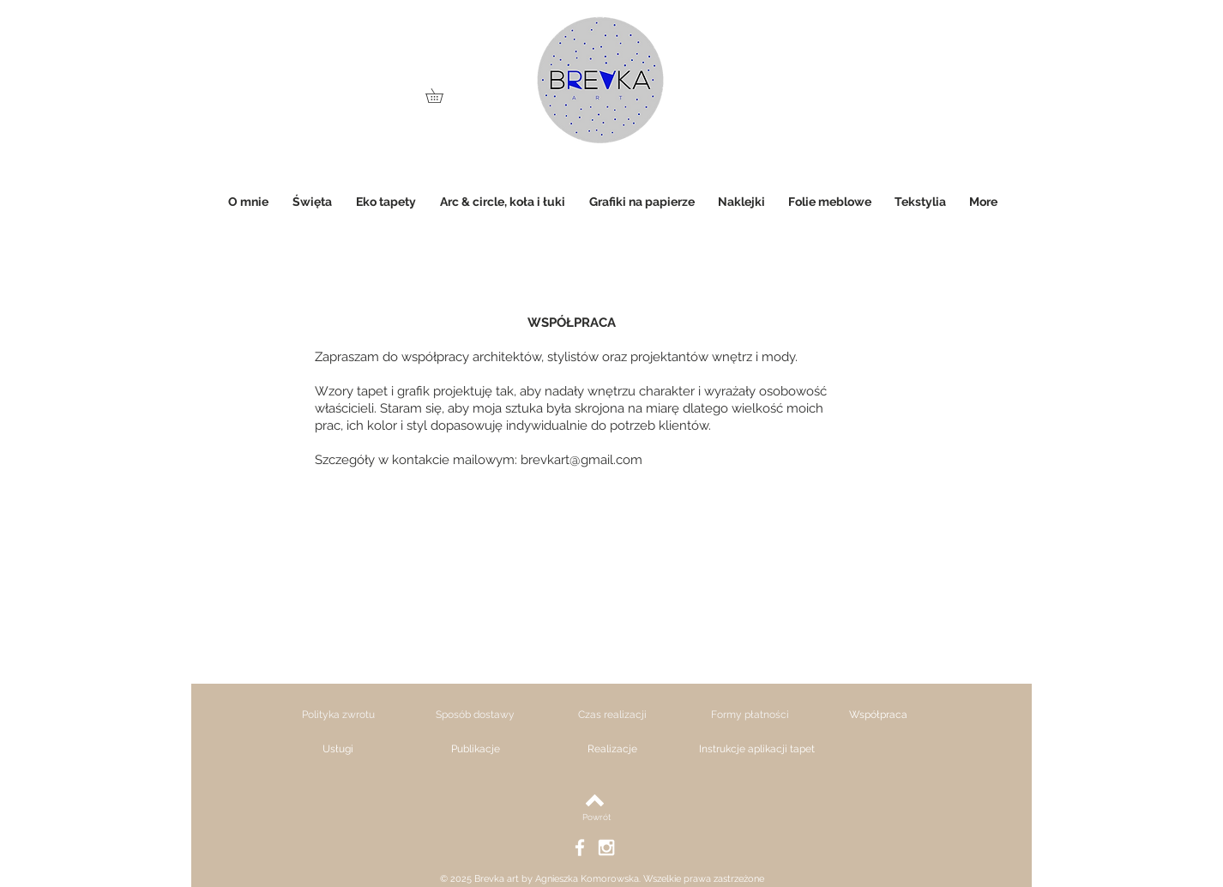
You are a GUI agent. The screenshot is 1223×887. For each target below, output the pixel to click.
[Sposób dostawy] (475, 714)
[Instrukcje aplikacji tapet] (756, 749)
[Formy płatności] (749, 714)
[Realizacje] (612, 749)
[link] (441, 95)
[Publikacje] (475, 749)
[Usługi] (338, 749)
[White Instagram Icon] (606, 847)
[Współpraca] (878, 714)
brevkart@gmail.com (581, 460)
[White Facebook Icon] (580, 847)
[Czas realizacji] (612, 714)
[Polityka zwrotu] (338, 714)
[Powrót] (596, 817)
